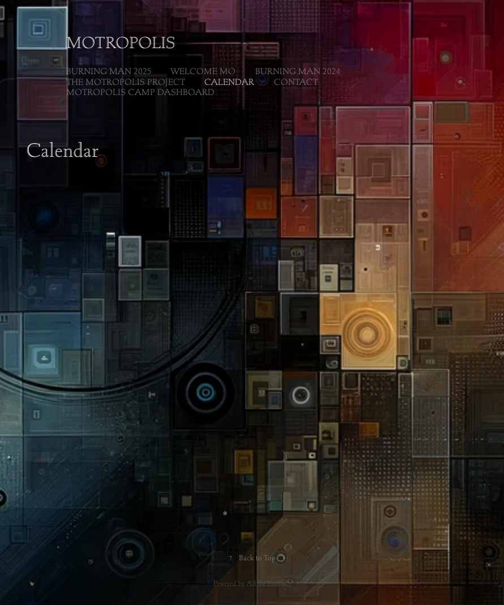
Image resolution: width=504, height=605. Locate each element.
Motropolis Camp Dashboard (140, 92)
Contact (296, 81)
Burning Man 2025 (108, 71)
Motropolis (120, 42)
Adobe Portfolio (269, 583)
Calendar (229, 81)
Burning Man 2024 (297, 71)
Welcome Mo (202, 71)
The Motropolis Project (125, 81)
